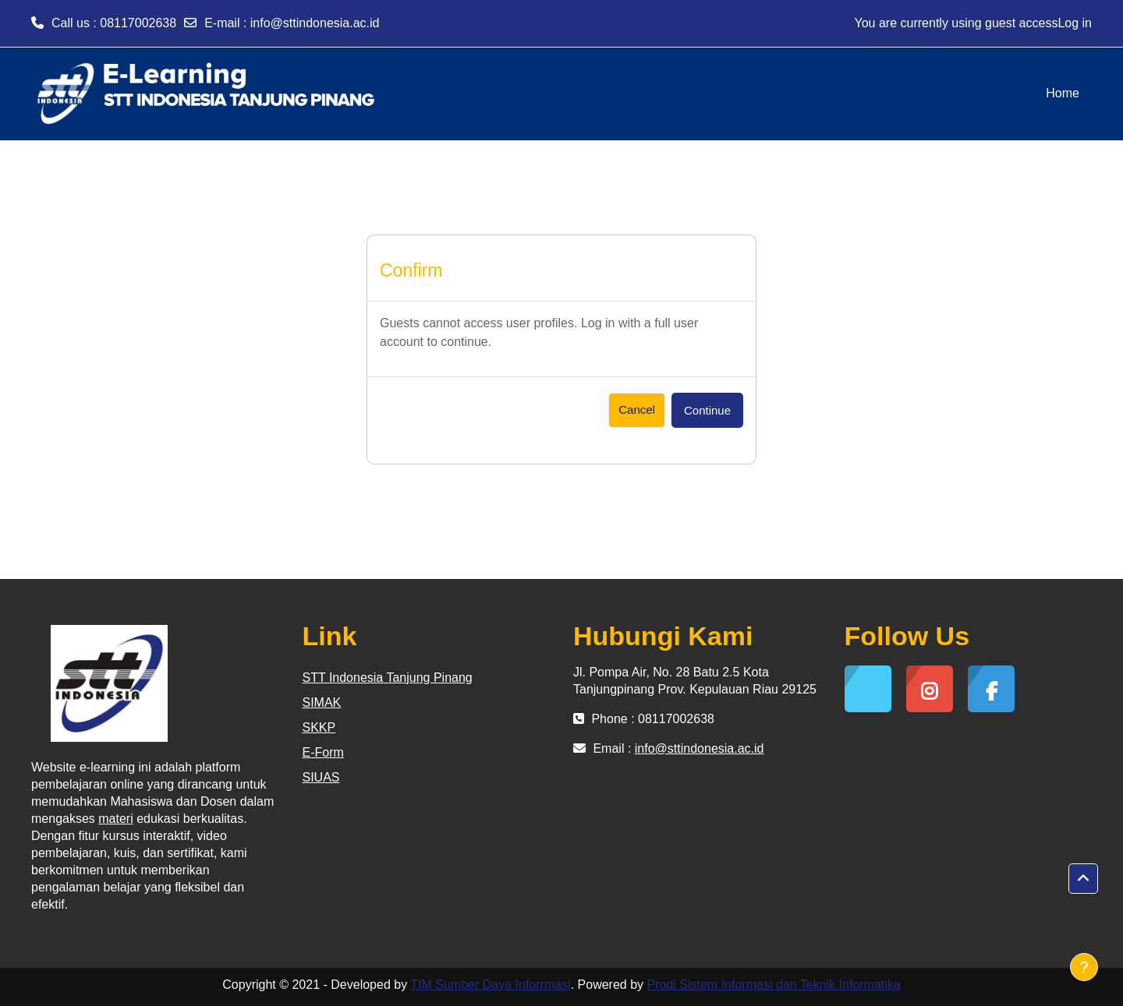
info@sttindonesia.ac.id (315, 23)
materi (115, 818)
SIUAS (321, 777)
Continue (707, 410)
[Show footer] (1084, 967)
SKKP (319, 727)
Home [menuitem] (1062, 93)
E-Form (323, 752)
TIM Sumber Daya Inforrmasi (490, 984)
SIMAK (322, 702)
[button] (1083, 879)
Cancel (636, 409)
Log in (1074, 23)
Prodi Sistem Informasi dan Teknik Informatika (774, 984)
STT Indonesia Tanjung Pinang (388, 677)
